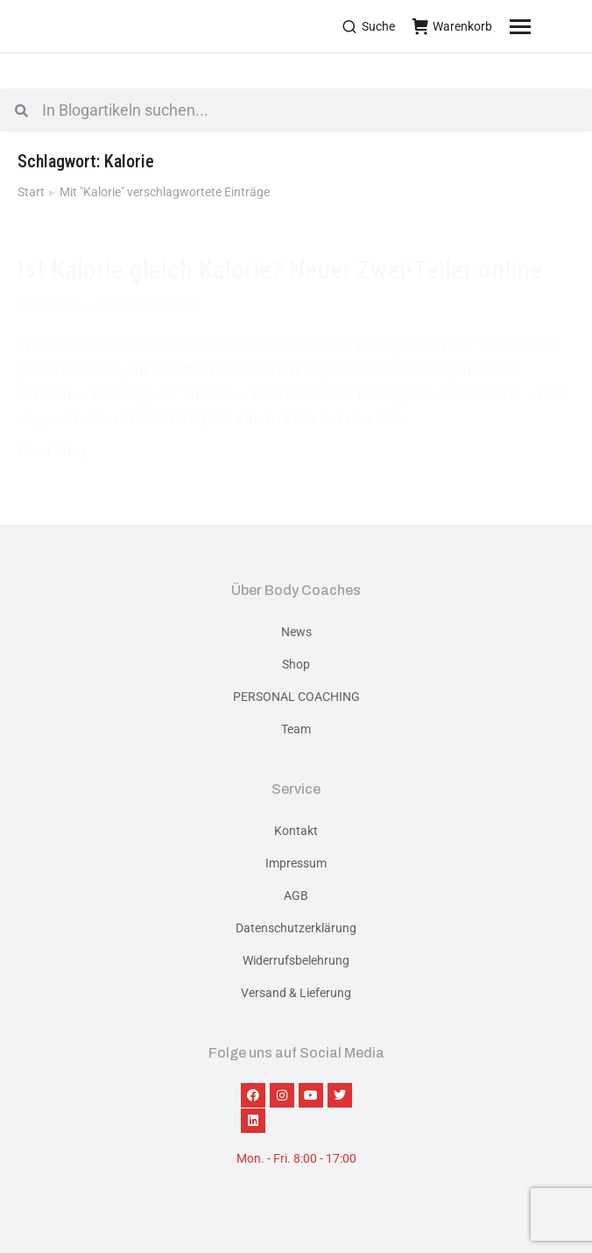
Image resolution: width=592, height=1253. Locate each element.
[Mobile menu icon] (542, 26)
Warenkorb (452, 26)
